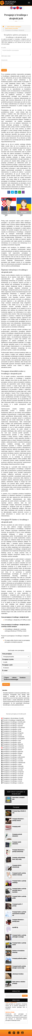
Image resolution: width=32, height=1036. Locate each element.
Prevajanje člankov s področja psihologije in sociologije (19, 936)
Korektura (22, 677)
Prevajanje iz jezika (7, 659)
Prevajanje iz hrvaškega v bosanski (13, 773)
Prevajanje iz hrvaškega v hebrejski (13, 766)
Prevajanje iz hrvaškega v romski (12, 781)
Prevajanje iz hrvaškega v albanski (13, 744)
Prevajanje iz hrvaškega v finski (12, 731)
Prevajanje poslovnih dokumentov (17, 835)
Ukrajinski (4, 60)
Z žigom (6, 677)
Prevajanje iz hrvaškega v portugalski (14, 738)
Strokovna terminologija (11, 679)
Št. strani (4, 670)
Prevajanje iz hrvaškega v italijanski (13, 746)
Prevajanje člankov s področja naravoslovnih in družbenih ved (19, 913)
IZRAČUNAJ (6, 684)
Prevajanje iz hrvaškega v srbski (12, 764)
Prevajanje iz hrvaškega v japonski (13, 751)
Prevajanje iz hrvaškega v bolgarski (13, 733)
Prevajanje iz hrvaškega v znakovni (13, 783)
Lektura (14, 677)
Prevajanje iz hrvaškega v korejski (13, 777)
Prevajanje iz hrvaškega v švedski (13, 759)
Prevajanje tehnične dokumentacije (16, 866)
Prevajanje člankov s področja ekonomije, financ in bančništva (19, 890)
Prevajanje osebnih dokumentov (16, 843)
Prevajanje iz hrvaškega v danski (12, 749)
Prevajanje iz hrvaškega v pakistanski (14, 757)
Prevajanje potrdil (16, 826)
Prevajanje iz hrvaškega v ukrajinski (13, 772)
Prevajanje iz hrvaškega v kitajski (12, 753)
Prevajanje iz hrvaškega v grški (12, 742)
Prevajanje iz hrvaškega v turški (12, 729)
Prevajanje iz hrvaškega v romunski (13, 768)
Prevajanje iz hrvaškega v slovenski (13, 748)
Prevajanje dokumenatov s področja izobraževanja (18, 850)
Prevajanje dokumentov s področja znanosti (18, 819)
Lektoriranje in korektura (17, 974)
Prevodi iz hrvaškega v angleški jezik (13, 720)
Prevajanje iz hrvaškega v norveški (13, 761)
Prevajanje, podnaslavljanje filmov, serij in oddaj (18, 858)
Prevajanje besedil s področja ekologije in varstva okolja (19, 967)
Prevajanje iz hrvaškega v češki (12, 755)
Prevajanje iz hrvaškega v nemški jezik (14, 722)
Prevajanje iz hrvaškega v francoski (13, 724)
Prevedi (4, 70)
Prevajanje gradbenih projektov (19, 958)
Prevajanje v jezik (7, 665)
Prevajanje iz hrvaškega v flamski (12, 779)
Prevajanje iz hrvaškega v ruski (12, 740)
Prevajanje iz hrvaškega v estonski (13, 775)
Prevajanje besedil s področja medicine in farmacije (19, 874)
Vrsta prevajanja (7, 654)
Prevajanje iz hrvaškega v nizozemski (14, 727)
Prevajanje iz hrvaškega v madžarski (13, 737)
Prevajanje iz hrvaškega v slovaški (13, 770)
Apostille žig (15, 927)
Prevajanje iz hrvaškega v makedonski (14, 762)
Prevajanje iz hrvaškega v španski (13, 725)
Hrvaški (3, 47)
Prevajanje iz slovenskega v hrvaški (13, 718)
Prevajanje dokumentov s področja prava (18, 920)
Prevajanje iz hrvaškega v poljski (12, 735)
